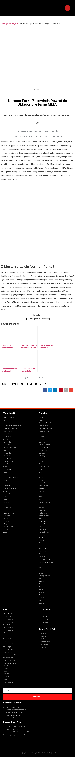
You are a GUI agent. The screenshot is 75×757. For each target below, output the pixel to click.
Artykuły (15, 24)
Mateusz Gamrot (27, 136)
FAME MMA (59, 136)
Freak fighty (54, 131)
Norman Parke (37, 136)
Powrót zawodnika (45, 378)
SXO (54, 753)
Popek (45, 136)
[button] (61, 8)
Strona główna (6, 24)
